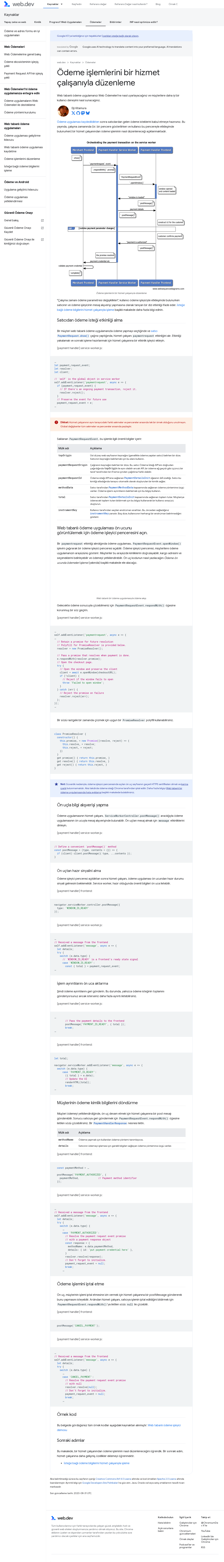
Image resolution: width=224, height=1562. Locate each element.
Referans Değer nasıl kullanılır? (131, 4)
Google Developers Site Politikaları (100, 1482)
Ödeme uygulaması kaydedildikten (78, 122)
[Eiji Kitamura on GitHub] (78, 114)
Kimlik (37, 22)
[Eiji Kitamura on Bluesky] (88, 114)
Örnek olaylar (186, 1539)
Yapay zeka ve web (15, 22)
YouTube (205, 1530)
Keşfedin (77, 4)
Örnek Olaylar (176, 4)
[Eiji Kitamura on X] (73, 114)
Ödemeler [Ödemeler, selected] (96, 22)
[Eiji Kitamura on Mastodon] (83, 114)
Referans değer (98, 4)
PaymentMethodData (121, 487)
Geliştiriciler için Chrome (188, 1524)
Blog (158, 4)
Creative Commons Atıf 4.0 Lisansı (113, 1478)
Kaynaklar (11, 15)
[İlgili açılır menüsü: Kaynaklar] (63, 4)
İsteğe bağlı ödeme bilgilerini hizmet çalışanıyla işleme (96, 1463)
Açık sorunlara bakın (165, 1529)
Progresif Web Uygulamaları (65, 22)
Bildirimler (116, 22)
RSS (203, 1547)
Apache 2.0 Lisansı (166, 1478)
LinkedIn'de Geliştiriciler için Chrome (209, 1539)
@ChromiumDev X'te (209, 1524)
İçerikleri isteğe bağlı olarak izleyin (120, 35)
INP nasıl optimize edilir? (144, 22)
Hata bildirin (164, 1522)
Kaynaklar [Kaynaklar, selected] (53, 4)
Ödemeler (90, 62)
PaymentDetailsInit (137, 478)
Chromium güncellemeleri (187, 1532)
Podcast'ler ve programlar (186, 1546)
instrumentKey (99, 513)
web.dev (61, 62)
